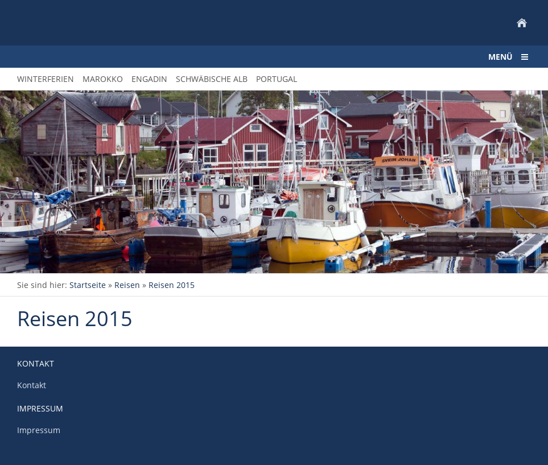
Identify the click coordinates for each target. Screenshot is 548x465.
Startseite (87, 284)
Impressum (38, 430)
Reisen (127, 284)
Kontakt (31, 385)
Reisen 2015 (172, 284)
